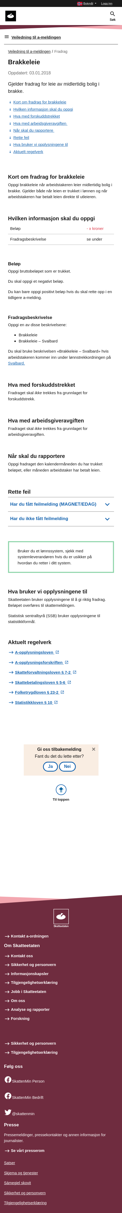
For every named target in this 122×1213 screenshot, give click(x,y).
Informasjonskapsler (30, 974)
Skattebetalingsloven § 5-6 (40, 682)
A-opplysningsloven (34, 652)
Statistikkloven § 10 (34, 702)
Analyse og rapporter (30, 1009)
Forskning (20, 1018)
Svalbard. (16, 363)
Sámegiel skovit (17, 1183)
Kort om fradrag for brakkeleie (39, 102)
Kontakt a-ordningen (30, 936)
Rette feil (21, 137)
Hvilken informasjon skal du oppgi (43, 109)
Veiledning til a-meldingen (36, 37)
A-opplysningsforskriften (39, 662)
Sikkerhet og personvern (33, 965)
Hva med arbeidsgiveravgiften (40, 123)
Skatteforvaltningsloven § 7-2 (43, 672)
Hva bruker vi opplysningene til (40, 144)
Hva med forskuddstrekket (36, 116)
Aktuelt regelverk (28, 151)
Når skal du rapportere (33, 130)
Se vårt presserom (28, 1150)
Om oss (18, 1001)
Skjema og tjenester (21, 1173)
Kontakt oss (22, 956)
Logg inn (106, 3)
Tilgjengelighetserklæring (34, 982)
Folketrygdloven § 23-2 (37, 692)
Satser (9, 1163)
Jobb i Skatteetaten (28, 991)
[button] (86, 3)
